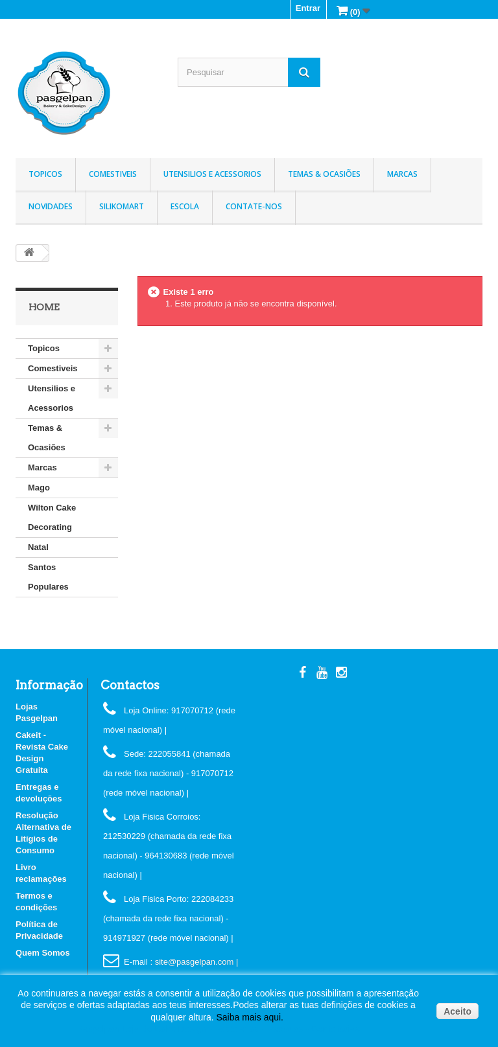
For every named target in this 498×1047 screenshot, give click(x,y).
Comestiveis (113, 173)
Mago (39, 487)
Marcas (402, 173)
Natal (38, 547)
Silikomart (121, 206)
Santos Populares (48, 577)
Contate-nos (254, 206)
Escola (185, 206)
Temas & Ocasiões (324, 173)
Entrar (308, 8)
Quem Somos (43, 953)
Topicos (45, 173)
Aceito (457, 1011)
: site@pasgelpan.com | (194, 962)
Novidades (51, 206)
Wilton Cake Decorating (52, 517)
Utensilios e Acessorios (212, 173)
